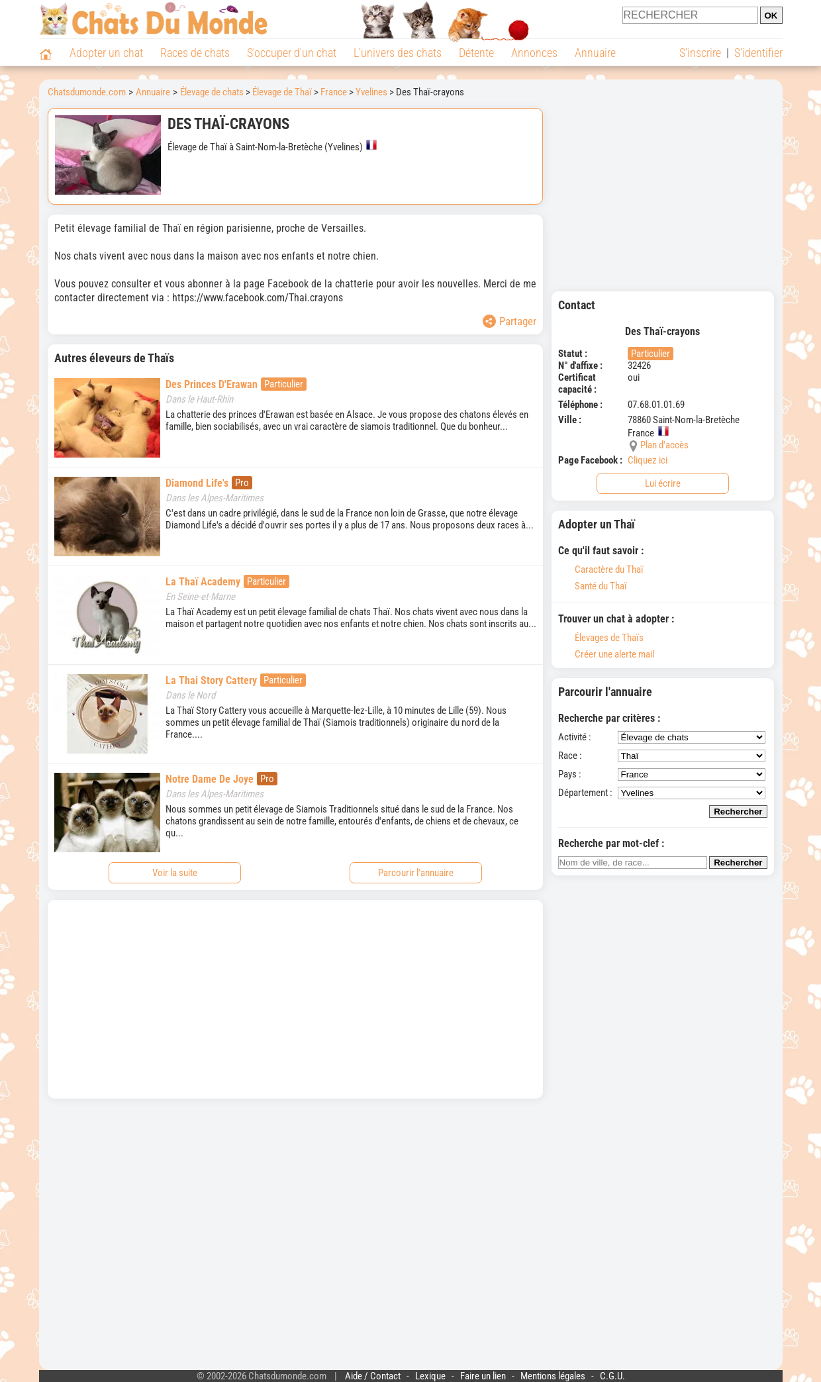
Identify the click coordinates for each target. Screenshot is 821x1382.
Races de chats (195, 53)
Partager (509, 321)
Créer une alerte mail (606, 654)
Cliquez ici (647, 460)
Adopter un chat (106, 53)
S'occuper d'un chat (291, 53)
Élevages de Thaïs (601, 638)
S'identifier (758, 53)
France (333, 92)
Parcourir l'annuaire (416, 873)
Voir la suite (174, 873)
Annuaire (595, 53)
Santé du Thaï (592, 586)
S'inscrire (700, 53)
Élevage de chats (212, 92)
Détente (476, 53)
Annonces (534, 53)
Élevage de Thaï (282, 92)
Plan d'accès (664, 445)
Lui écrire (663, 483)
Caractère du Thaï (601, 569)
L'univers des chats (398, 53)
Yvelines (371, 92)
